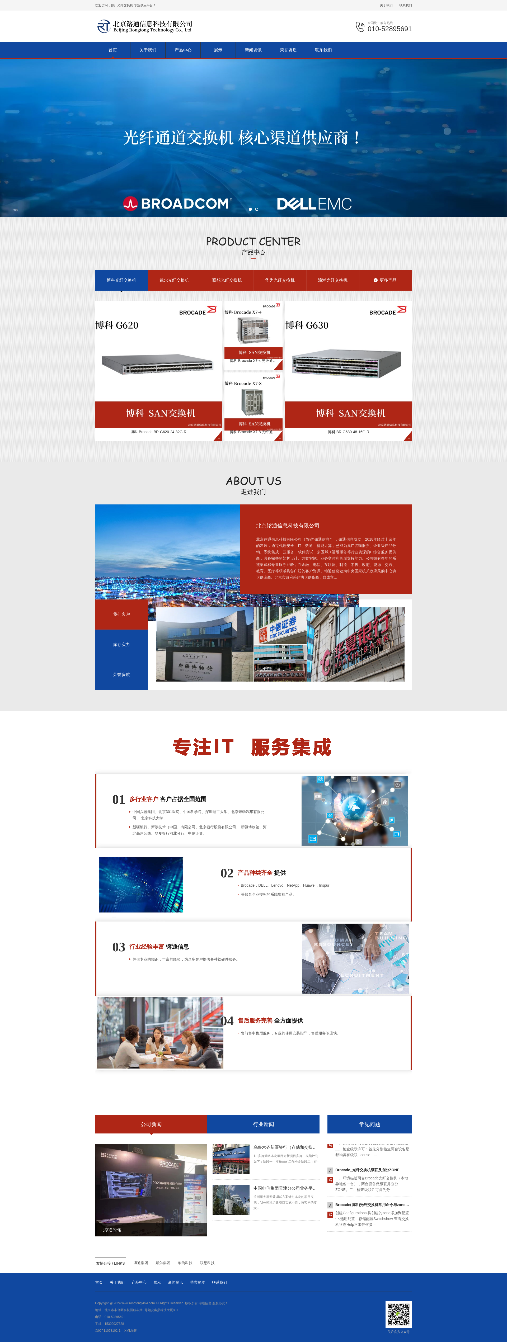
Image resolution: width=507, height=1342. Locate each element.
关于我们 (386, 5)
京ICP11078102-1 (107, 1330)
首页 (99, 1282)
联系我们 (405, 5)
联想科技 (207, 1263)
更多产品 (388, 280)
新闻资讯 (175, 1282)
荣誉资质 (197, 1282)
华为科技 (185, 1263)
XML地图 (130, 1330)
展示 (157, 1282)
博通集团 (140, 1263)
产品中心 (139, 1282)
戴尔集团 (163, 1263)
